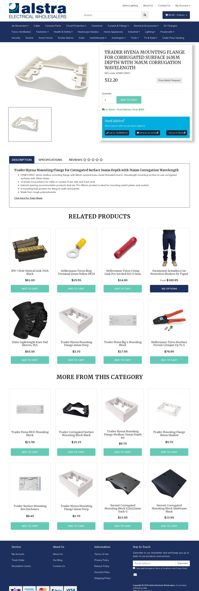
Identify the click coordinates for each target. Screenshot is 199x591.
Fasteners (41, 31)
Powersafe (166, 31)
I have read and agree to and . (160, 565)
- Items (175, 15)
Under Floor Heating (173, 37)
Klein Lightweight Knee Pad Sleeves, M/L (30, 344)
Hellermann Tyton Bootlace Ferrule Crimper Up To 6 (169, 344)
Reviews (86, 160)
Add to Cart (129, 99)
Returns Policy (101, 563)
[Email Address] (154, 560)
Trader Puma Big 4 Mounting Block (123, 344)
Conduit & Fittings (117, 25)
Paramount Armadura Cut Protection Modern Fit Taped (169, 272)
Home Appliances (113, 31)
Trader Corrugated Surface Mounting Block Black (76, 421)
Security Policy (102, 569)
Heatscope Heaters (88, 31)
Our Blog (57, 557)
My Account (18, 551)
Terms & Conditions (163, 565)
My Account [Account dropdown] (182, 5)
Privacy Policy (101, 557)
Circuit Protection (75, 25)
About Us (148, 5)
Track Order (18, 557)
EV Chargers (170, 25)
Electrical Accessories (145, 25)
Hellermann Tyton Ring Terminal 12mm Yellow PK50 (76, 272)
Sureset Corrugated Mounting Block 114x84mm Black (169, 506)
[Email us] (135, 572)
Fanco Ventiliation (21, 31)
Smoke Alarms (66, 37)
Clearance (97, 25)
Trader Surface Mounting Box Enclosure (30, 505)
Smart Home (46, 37)
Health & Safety (62, 31)
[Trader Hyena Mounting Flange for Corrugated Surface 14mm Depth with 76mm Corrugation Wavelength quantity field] (108, 100)
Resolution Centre (21, 563)
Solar (82, 37)
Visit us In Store (176, 132)
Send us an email (147, 132)
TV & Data (149, 37)
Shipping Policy (102, 575)
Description (22, 160)
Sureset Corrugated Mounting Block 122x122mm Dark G (123, 506)
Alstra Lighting (130, 5)
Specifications (50, 160)
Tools (134, 37)
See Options (169, 288)
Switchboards (97, 37)
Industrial (133, 31)
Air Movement (19, 25)
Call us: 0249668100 (117, 132)
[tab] (21, 159)
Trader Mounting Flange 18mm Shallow (169, 433)
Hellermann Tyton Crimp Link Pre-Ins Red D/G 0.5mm (123, 272)
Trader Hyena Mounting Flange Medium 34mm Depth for (123, 422)
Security (16, 37)
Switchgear (118, 37)
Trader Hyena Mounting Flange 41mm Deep (76, 344)
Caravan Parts (53, 25)
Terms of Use (101, 551)
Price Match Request (169, 80)
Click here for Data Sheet (28, 198)
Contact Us (164, 5)
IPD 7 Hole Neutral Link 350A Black (30, 272)
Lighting (149, 31)
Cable (37, 25)
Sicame (29, 37)
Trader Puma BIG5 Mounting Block (30, 421)
